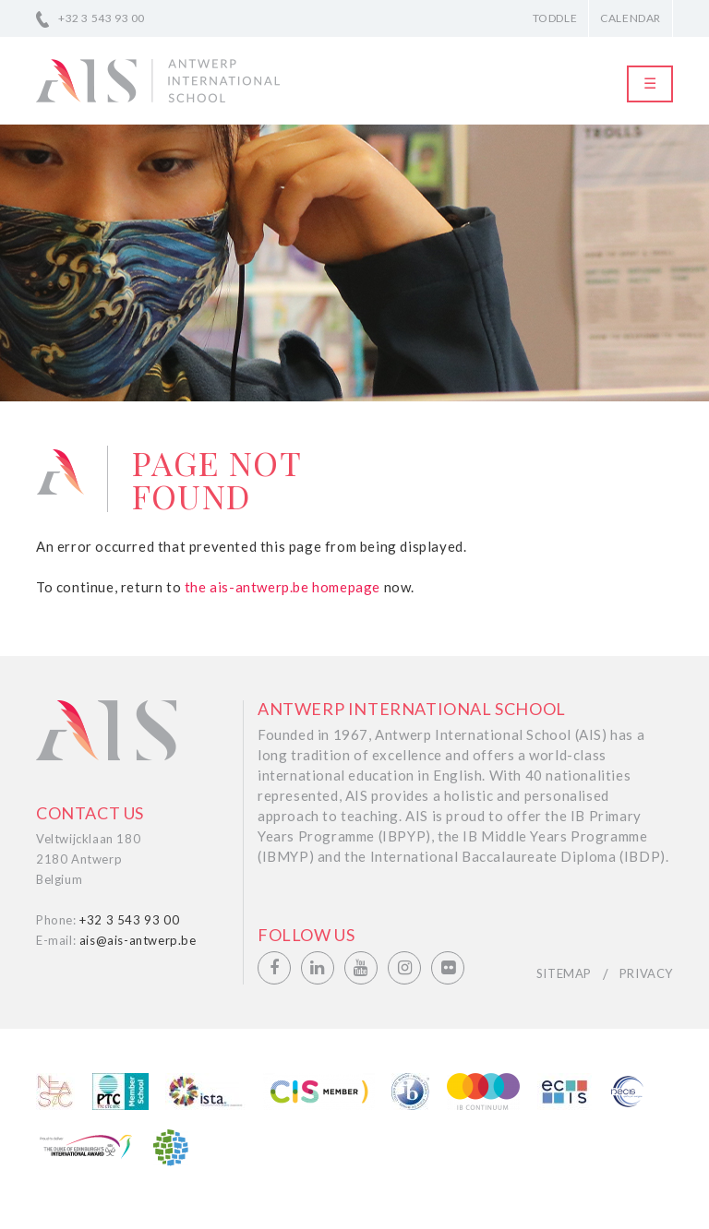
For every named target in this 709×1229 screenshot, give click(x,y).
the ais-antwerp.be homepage (282, 587)
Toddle (555, 18)
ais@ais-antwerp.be (138, 940)
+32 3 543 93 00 (101, 18)
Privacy (646, 973)
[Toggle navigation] (650, 84)
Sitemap (564, 973)
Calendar (630, 18)
